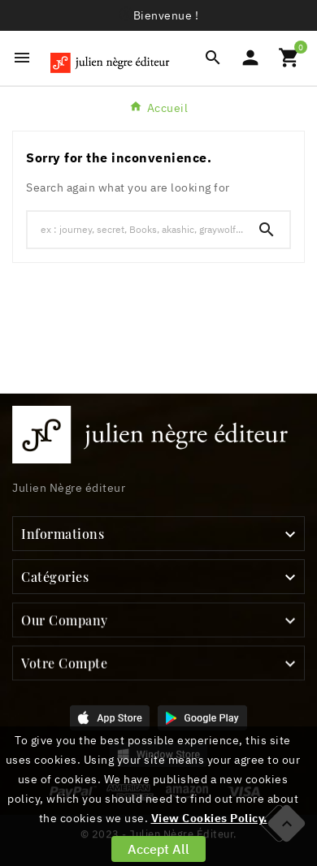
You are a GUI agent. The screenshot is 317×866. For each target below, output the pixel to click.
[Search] (266, 229)
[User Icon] (250, 57)
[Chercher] (136, 229)
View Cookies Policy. (209, 818)
